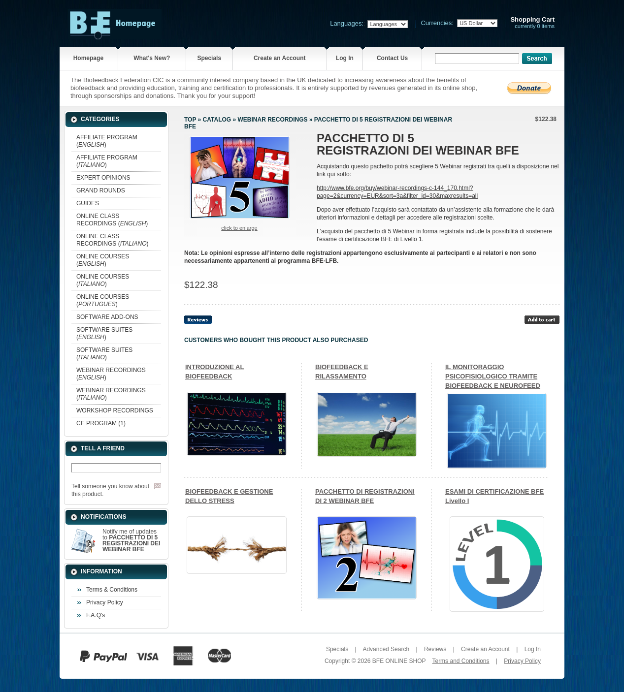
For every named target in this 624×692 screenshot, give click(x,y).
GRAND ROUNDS (100, 190)
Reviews (435, 649)
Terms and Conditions (460, 661)
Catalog (217, 119)
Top (190, 119)
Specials (209, 58)
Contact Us (392, 58)
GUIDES (87, 203)
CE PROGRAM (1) (101, 423)
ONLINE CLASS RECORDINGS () (112, 220)
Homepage (88, 58)
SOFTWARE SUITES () (104, 333)
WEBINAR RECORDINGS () (111, 374)
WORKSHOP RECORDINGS (114, 410)
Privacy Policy (104, 602)
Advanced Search (385, 649)
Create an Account (280, 58)
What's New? (151, 58)
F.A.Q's (95, 615)
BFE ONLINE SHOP (399, 661)
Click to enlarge (239, 228)
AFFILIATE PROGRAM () (106, 141)
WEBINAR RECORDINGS (272, 119)
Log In (345, 58)
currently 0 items (532, 23)
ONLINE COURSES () (102, 260)
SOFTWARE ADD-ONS (107, 317)
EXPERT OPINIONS (103, 177)
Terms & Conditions (111, 589)
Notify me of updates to (131, 540)
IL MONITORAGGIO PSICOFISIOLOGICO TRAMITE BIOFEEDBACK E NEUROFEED (492, 376)
